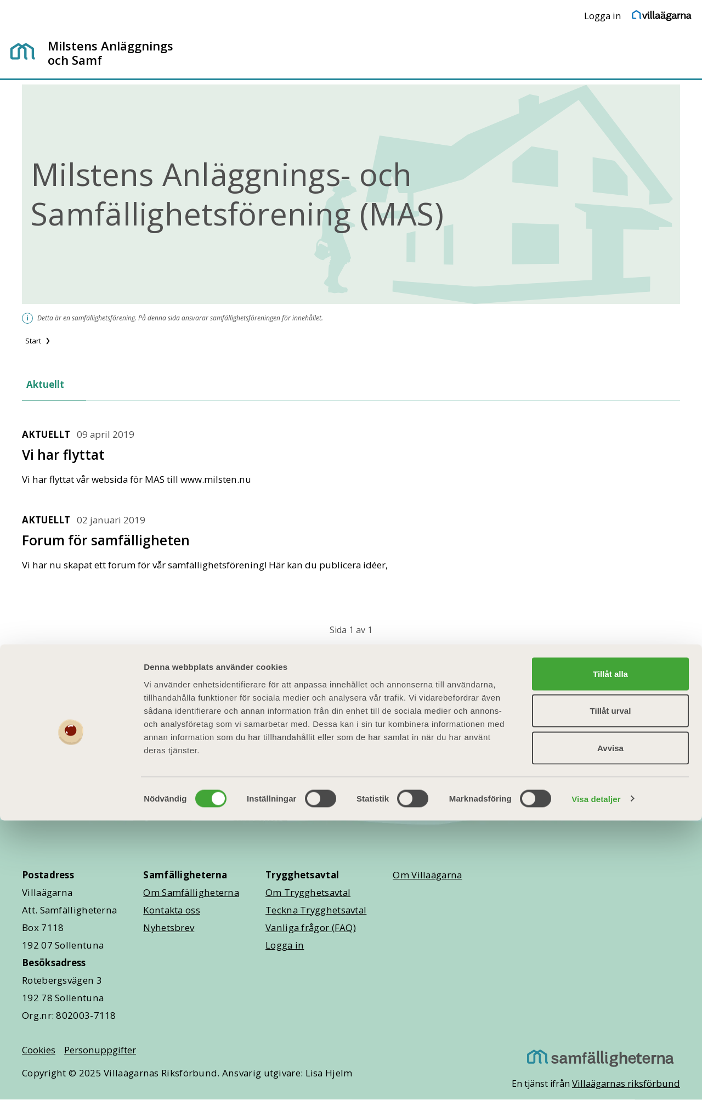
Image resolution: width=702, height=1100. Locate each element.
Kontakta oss (171, 910)
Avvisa (610, 1027)
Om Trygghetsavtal (307, 892)
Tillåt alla (610, 953)
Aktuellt (45, 384)
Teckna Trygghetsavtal (315, 910)
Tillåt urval (610, 990)
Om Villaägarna (427, 874)
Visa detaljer (595, 1078)
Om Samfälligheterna (191, 892)
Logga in (602, 15)
